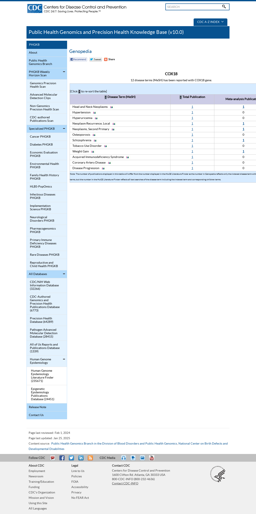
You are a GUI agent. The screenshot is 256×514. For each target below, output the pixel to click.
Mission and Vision (41, 497)
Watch (133, 459)
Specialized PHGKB (42, 128)
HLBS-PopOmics (41, 186)
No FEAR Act (80, 497)
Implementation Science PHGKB (40, 207)
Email (52, 459)
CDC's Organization (42, 492)
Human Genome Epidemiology (40, 361)
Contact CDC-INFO (125, 483)
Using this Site (38, 503)
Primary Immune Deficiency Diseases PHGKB (43, 243)
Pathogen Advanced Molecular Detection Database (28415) (43, 333)
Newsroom (36, 476)
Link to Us (77, 471)
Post (80, 459)
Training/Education (41, 481)
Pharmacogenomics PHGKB (43, 230)
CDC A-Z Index (210, 22)
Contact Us (36, 415)
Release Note (37, 407)
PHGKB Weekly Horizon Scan (39, 74)
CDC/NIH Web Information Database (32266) (44, 285)
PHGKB (34, 44)
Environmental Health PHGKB (44, 165)
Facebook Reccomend (78, 59)
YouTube (154, 459)
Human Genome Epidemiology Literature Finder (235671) (42, 376)
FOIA (74, 481)
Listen (124, 459)
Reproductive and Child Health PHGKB (44, 264)
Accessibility (79, 487)
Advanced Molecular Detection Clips (43, 96)
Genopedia (80, 51)
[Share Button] (109, 59)
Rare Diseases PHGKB (44, 254)
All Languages (38, 508)
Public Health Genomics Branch (40, 62)
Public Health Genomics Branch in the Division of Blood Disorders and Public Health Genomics (114, 443)
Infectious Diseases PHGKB (42, 196)
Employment (37, 471)
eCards (143, 459)
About (33, 52)
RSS (90, 459)
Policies (76, 476)
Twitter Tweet (95, 59)
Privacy (76, 492)
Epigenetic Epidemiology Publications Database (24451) (42, 394)
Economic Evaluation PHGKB (44, 154)
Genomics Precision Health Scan (43, 85)
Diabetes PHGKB (41, 144)
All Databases (38, 274)
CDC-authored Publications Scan (41, 119)
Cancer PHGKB (40, 136)
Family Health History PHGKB (44, 177)
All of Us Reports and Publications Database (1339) (45, 348)
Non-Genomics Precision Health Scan (44, 108)
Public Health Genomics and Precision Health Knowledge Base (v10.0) (106, 32)
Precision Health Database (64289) (41, 320)
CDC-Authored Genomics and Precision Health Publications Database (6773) (45, 303)
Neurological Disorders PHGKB (42, 219)
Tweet (72, 459)
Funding (34, 487)
